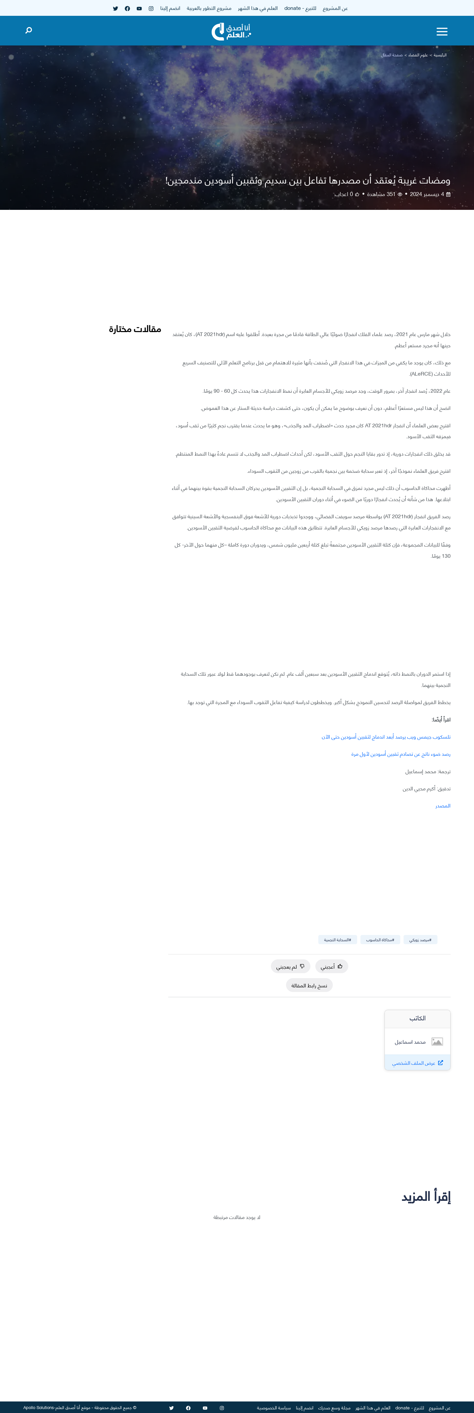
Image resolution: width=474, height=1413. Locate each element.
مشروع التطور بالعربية (209, 7)
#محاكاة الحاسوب (380, 939)
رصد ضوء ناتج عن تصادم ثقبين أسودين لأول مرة (401, 753)
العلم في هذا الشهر (258, 7)
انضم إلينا (170, 7)
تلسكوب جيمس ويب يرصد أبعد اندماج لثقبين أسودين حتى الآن (386, 736)
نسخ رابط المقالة (309, 985)
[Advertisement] (309, 275)
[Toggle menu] (442, 32)
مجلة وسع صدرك (334, 1407)
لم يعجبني (290, 966)
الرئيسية (440, 54)
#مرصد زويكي (420, 939)
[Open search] (28, 29)
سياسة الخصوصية (274, 1407)
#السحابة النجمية (337, 939)
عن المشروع (335, 7)
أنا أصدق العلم (68, 1407)
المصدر (443, 805)
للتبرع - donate (300, 7)
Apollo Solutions (38, 1407)
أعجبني (332, 966)
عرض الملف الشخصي (413, 1062)
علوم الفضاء (418, 54)
